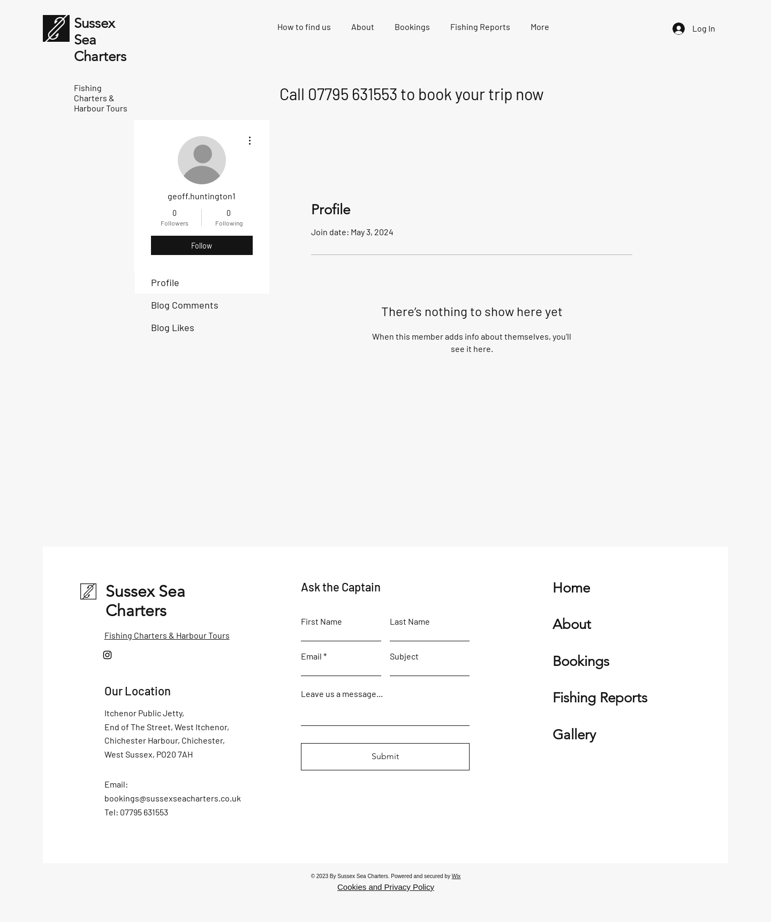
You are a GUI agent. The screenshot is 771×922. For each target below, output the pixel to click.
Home (571, 588)
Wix (456, 876)
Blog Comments (184, 305)
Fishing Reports (600, 697)
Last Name (410, 621)
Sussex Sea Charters (145, 601)
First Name (321, 621)
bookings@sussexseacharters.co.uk (172, 798)
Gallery (574, 734)
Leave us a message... (342, 693)
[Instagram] (107, 655)
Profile (165, 282)
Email (311, 656)
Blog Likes (172, 327)
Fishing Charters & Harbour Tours (167, 635)
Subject (404, 656)
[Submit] (385, 756)
